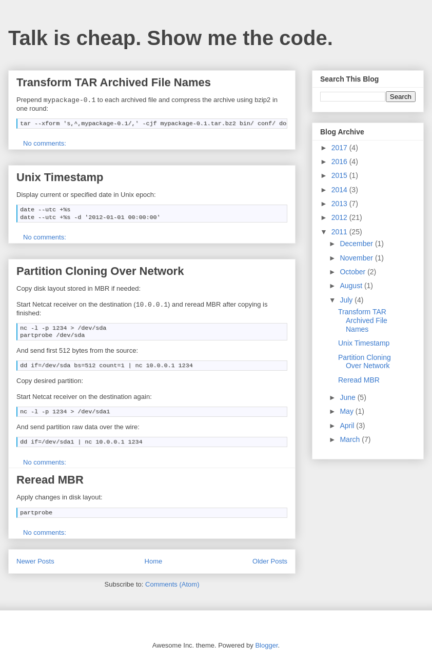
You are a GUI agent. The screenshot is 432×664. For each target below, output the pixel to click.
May (347, 411)
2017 (340, 148)
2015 (340, 175)
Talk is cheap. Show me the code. (170, 38)
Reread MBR (50, 478)
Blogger (266, 644)
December (357, 243)
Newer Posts (35, 560)
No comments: (45, 143)
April (348, 425)
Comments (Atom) (172, 583)
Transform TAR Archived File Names (113, 82)
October (353, 272)
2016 (340, 161)
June (348, 397)
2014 (340, 190)
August (352, 285)
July (347, 300)
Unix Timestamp (60, 176)
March (351, 439)
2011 (340, 232)
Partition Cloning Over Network (100, 270)
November (357, 258)
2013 (340, 203)
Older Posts (269, 560)
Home (154, 560)
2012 (340, 217)
